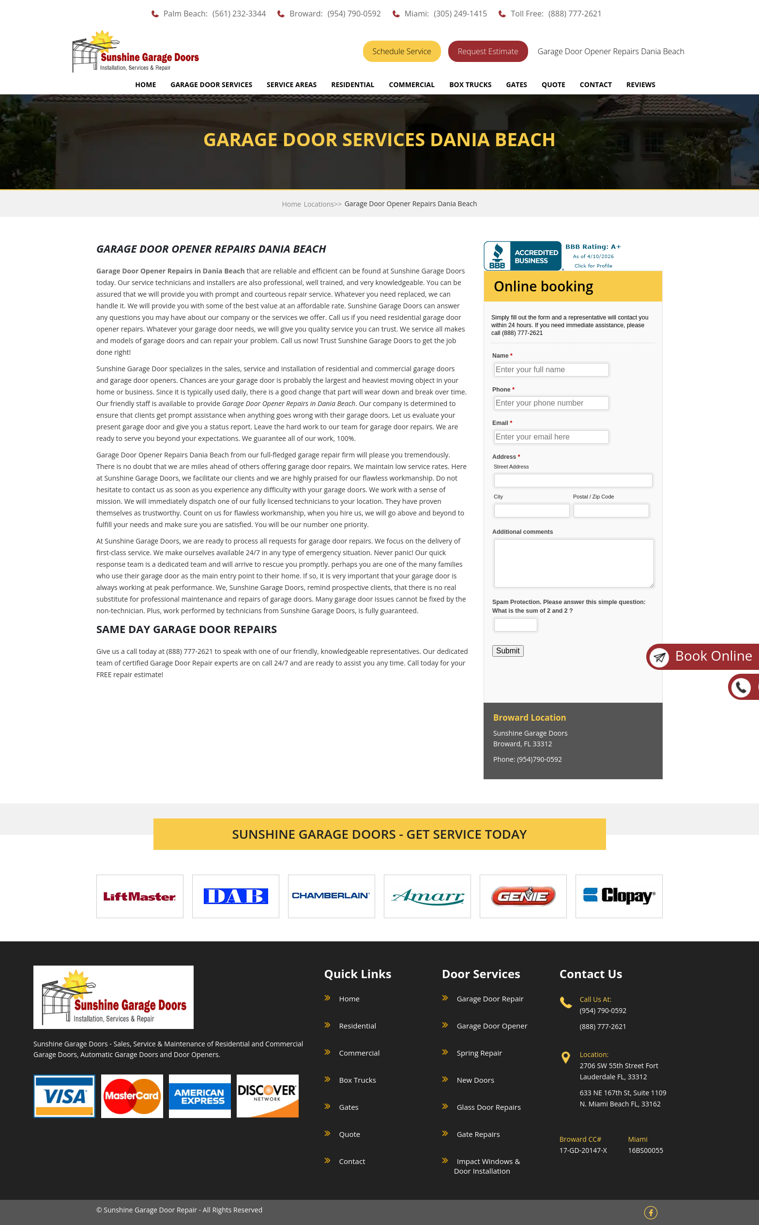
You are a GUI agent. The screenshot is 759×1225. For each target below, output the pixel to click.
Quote (350, 1134)
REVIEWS (640, 84)
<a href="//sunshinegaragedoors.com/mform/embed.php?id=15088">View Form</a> (573, 485)
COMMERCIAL (412, 84)
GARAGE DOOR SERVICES (211, 84)
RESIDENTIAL (352, 84)
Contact (352, 1161)
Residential (358, 1025)
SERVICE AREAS (292, 84)
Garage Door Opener (492, 1025)
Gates (349, 1107)
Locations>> (323, 204)
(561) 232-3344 (239, 13)
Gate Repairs (478, 1134)
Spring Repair (479, 1053)
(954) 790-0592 (354, 13)
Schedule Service (402, 51)
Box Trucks (357, 1080)
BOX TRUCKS (470, 84)
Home (145, 84)
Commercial (359, 1053)
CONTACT (596, 84)
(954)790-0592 (539, 759)
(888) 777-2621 (575, 13)
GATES (516, 84)
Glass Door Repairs (489, 1107)
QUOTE (553, 84)
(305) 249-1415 (460, 13)
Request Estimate (488, 51)
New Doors (475, 1080)
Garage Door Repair (490, 998)
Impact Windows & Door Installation (487, 1166)
